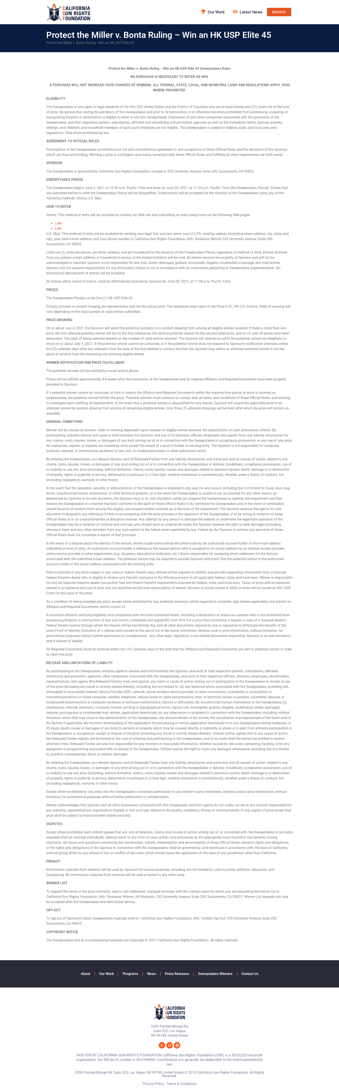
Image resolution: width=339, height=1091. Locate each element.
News (151, 974)
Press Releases (177, 974)
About (85, 974)
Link (58, 223)
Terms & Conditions (182, 1084)
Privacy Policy (153, 1084)
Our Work (106, 974)
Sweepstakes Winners (215, 974)
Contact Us (249, 974)
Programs (130, 974)
